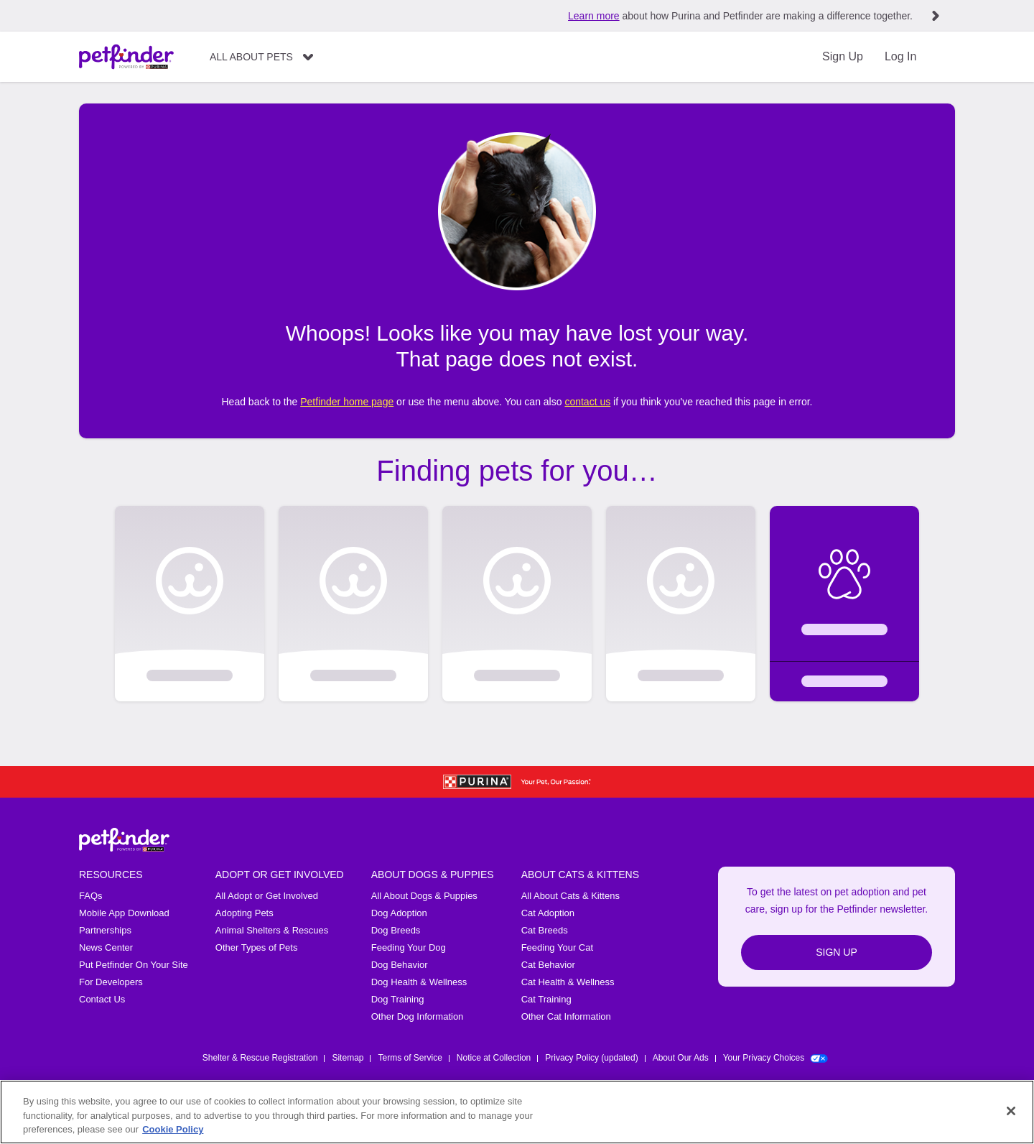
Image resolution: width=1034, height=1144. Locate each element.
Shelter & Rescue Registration (260, 1058)
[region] (517, 1112)
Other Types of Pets (256, 947)
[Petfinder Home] (126, 57)
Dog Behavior (399, 964)
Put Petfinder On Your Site (133, 964)
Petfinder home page (346, 401)
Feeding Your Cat (557, 947)
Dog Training (397, 999)
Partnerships (105, 930)
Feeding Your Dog (408, 947)
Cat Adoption (547, 913)
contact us (587, 401)
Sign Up (842, 56)
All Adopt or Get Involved (266, 895)
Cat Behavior (548, 964)
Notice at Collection (494, 1058)
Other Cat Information (566, 1016)
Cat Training (546, 999)
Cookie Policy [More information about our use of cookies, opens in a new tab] (172, 1129)
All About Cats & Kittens (570, 895)
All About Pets (251, 57)
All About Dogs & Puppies (424, 895)
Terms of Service (410, 1058)
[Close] (1011, 1111)
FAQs (91, 895)
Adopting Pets (244, 913)
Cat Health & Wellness (568, 982)
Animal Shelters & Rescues (272, 930)
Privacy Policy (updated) (591, 1058)
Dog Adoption (399, 913)
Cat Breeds (544, 930)
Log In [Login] (900, 56)
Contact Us (102, 999)
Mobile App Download (124, 913)
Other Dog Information (417, 1016)
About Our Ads (681, 1058)
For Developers (111, 982)
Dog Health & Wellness (419, 982)
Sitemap (347, 1058)
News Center (106, 947)
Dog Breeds (396, 930)
